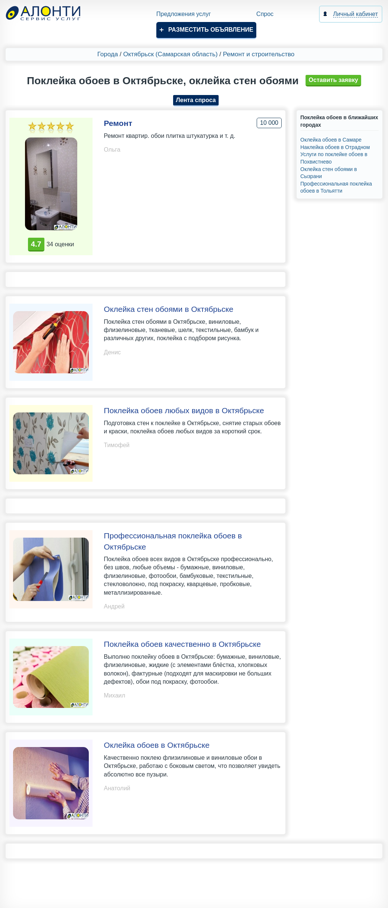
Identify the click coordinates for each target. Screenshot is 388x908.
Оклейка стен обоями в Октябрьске (168, 309)
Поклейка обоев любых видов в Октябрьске (184, 410)
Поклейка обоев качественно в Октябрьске (182, 644)
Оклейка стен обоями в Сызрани (328, 173)
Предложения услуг (183, 14)
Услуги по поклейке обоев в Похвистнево (333, 158)
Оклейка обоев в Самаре (331, 140)
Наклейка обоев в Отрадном (335, 147)
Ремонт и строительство (258, 54)
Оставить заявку (333, 80)
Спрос (264, 14)
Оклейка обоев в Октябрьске (156, 745)
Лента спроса (196, 100)
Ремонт (118, 123)
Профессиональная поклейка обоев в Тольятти (336, 187)
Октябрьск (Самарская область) (170, 54)
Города (107, 54)
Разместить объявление (210, 29)
